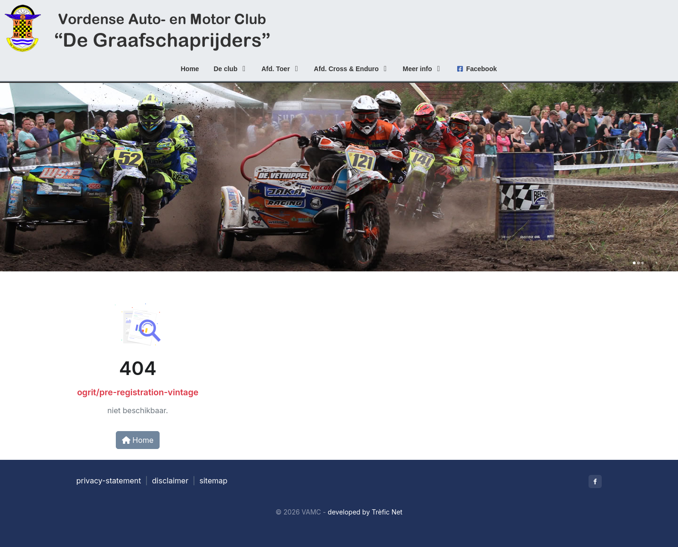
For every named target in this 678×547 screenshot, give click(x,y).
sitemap (214, 480)
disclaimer (170, 480)
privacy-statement (108, 480)
